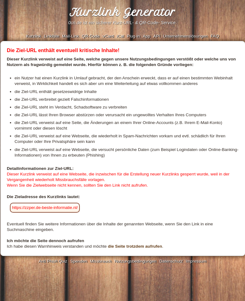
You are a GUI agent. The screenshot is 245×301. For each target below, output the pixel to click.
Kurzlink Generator (122, 12)
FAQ (215, 36)
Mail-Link (70, 36)
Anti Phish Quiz (52, 261)
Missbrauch (101, 261)
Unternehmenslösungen (185, 36)
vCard (108, 36)
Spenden (78, 261)
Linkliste (51, 36)
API (156, 36)
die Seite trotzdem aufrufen (135, 246)
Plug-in (133, 36)
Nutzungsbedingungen (135, 261)
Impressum (196, 261)
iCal (120, 36)
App (146, 36)
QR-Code (90, 36)
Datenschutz (171, 261)
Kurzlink (33, 36)
